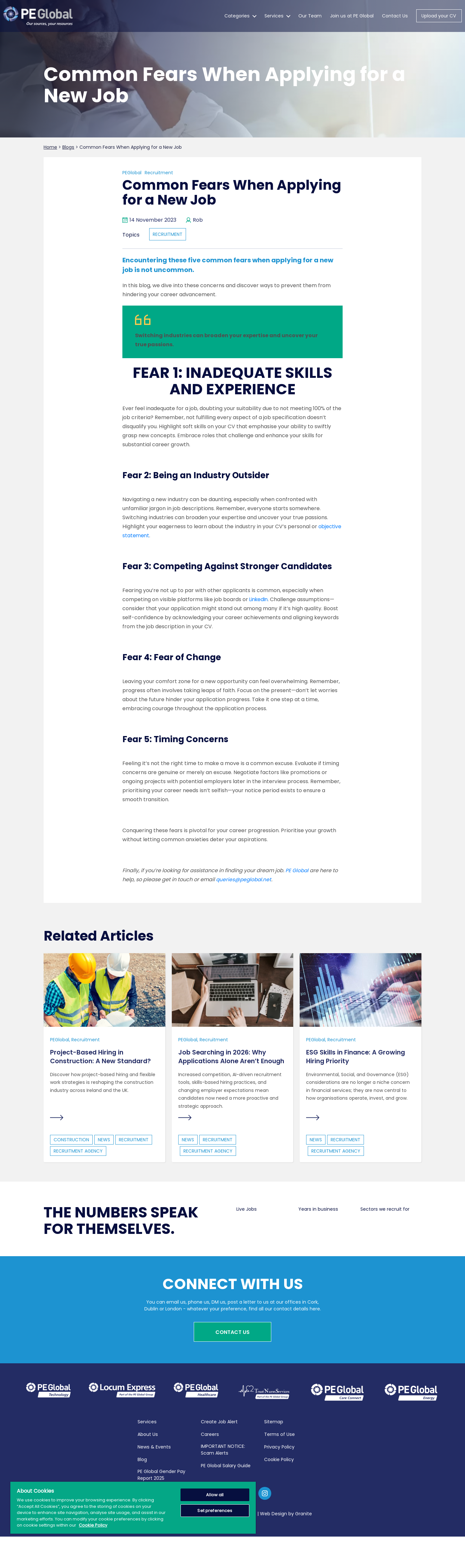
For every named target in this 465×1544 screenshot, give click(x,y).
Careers (210, 1441)
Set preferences (214, 1511)
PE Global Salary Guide (226, 1473)
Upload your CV (438, 16)
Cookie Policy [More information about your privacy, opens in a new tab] (93, 1525)
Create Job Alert (219, 1429)
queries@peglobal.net (244, 879)
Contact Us (395, 16)
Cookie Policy (279, 1467)
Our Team (310, 16)
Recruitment (159, 172)
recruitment (167, 234)
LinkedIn (259, 599)
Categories (237, 16)
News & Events (154, 1454)
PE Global (297, 870)
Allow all (214, 1495)
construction (71, 1149)
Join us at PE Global (352, 16)
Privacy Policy (279, 1454)
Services (274, 16)
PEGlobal (131, 172)
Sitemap (273, 1429)
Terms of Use (279, 1441)
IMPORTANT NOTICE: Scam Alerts (223, 1457)
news (104, 1149)
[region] (133, 1508)
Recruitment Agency (78, 1160)
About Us (148, 1441)
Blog (142, 1467)
